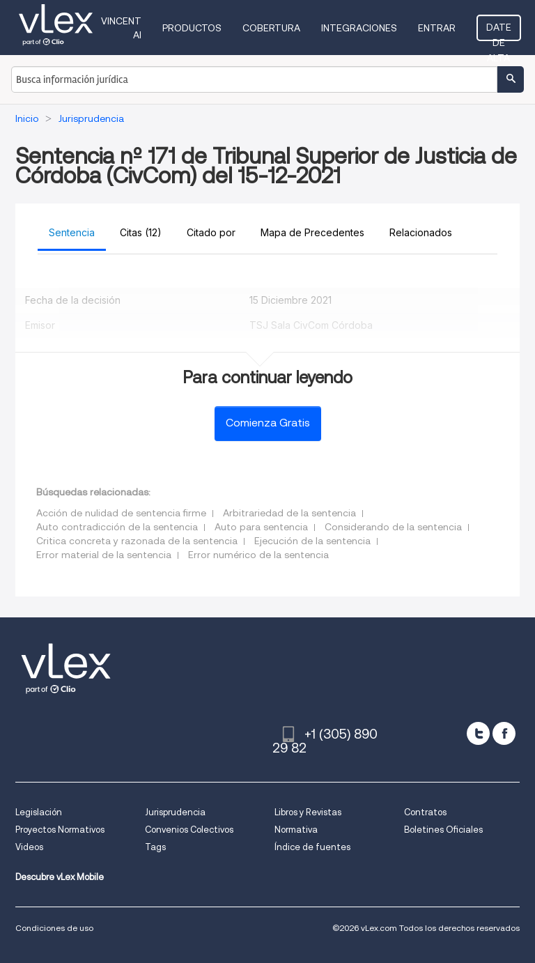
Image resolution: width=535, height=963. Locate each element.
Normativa (296, 829)
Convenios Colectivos (189, 829)
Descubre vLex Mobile (59, 877)
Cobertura (271, 27)
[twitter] (478, 733)
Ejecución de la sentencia (312, 540)
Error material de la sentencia (103, 554)
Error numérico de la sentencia (258, 554)
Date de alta (498, 31)
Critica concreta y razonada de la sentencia (137, 540)
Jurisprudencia (175, 812)
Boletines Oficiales (443, 829)
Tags (155, 847)
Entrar (437, 27)
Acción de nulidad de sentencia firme (121, 512)
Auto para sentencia (261, 526)
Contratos (425, 812)
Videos (29, 847)
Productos (192, 27)
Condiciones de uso (54, 927)
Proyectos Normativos (59, 829)
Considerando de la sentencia (393, 526)
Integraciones (359, 27)
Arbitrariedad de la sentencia (289, 512)
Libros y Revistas (307, 812)
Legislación (38, 812)
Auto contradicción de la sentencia (117, 526)
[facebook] (504, 733)
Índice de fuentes (312, 847)
